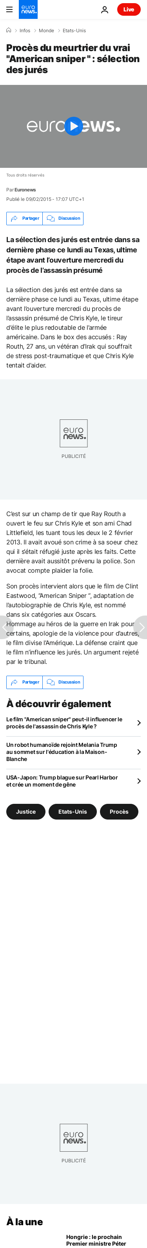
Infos (25, 30)
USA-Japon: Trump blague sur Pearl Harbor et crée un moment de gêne (62, 781)
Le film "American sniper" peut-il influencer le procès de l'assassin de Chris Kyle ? (64, 723)
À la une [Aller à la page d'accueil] (24, 1222)
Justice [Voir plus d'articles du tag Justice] (26, 811)
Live (128, 9)
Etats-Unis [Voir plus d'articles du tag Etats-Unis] (72, 811)
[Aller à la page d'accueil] (28, 9)
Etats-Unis (74, 30)
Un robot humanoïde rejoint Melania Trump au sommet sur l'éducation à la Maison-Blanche (61, 751)
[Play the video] (73, 126)
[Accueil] (8, 30)
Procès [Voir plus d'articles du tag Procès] (119, 811)
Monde (46, 30)
